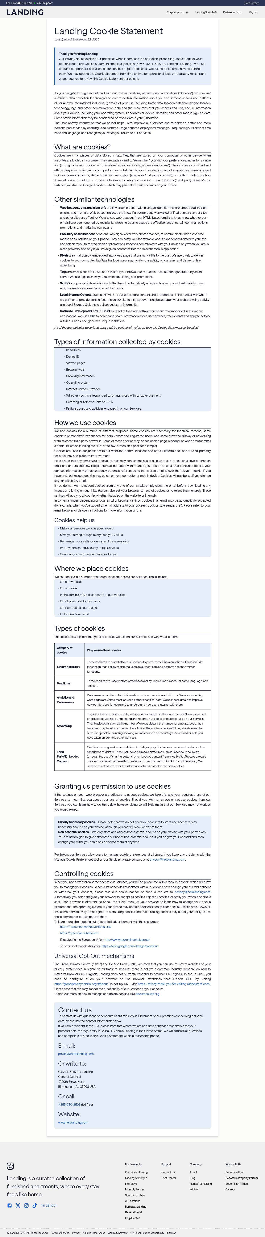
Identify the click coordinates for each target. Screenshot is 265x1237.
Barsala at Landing (135, 1206)
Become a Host (235, 1172)
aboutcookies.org (147, 994)
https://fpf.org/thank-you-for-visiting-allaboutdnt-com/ (174, 984)
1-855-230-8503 (69, 1104)
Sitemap (171, 1232)
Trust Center (168, 1178)
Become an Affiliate (237, 1183)
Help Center (251, 3)
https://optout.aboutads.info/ (79, 933)
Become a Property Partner (242, 1178)
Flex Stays (131, 1183)
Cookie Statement (117, 1232)
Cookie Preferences (94, 1232)
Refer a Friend (133, 1212)
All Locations (132, 1201)
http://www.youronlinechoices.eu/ (127, 939)
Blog (192, 1178)
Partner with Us (232, 12)
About (193, 1172)
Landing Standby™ (206, 12)
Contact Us (168, 1172)
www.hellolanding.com (73, 1122)
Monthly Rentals (134, 1189)
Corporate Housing (178, 12)
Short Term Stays (135, 1195)
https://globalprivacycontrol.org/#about (81, 984)
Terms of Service (60, 1232)
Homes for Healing (201, 1183)
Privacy (76, 1232)
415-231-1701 (25, 3)
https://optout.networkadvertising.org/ (85, 926)
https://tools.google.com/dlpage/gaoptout (129, 946)
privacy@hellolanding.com (167, 859)
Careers (230, 1189)
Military (194, 1189)
